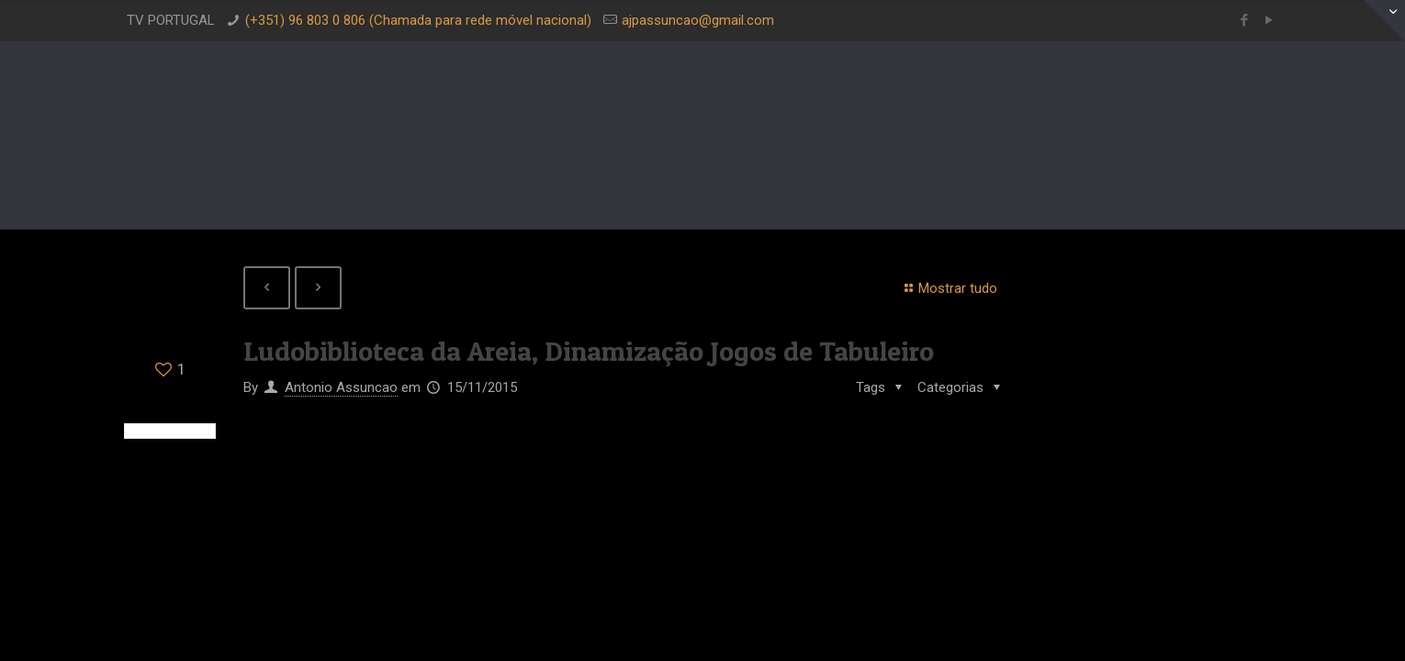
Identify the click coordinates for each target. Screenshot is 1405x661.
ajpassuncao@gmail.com (698, 20)
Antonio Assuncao (341, 387)
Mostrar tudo (948, 288)
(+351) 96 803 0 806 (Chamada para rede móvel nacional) (418, 20)
